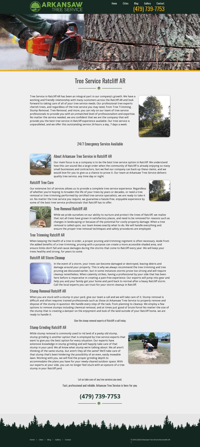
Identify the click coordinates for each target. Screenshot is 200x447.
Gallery (147, 3)
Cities (125, 3)
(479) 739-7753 (149, 8)
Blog (136, 3)
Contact (160, 3)
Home (114, 3)
